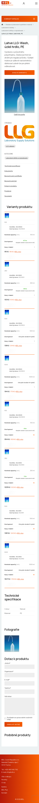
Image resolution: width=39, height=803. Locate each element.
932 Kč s (17, 487)
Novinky (4, 780)
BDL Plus (4, 790)
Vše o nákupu (6, 777)
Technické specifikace (12, 166)
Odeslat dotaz (13, 724)
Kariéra (3, 787)
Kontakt (4, 793)
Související (8, 196)
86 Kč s (15, 252)
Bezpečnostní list (10, 181)
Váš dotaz (8, 696)
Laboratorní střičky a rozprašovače (12, 30)
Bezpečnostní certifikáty (13, 176)
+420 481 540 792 (11, 770)
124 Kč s (16, 346)
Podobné (7, 191)
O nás (3, 783)
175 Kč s (16, 391)
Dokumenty (8, 171)
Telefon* (7, 688)
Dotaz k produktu (10, 186)
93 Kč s (15, 300)
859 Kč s (17, 439)
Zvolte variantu (19, 73)
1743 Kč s (17, 579)
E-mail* (7, 680)
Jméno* (7, 663)
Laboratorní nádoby (7, 27)
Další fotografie (19, 114)
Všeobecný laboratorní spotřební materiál (18, 24)
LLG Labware (10, 146)
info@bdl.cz (10, 772)
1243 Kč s (17, 533)
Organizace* (8, 671)
